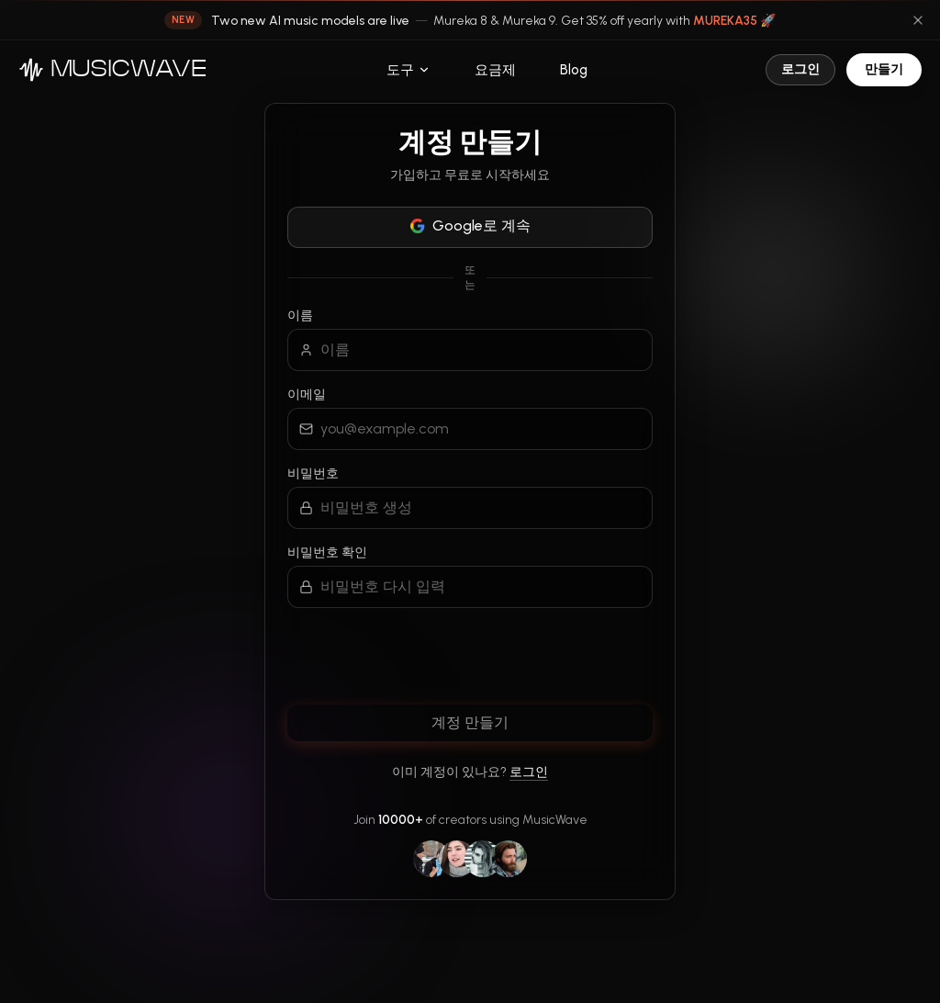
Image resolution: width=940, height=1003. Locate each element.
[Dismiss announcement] (918, 20)
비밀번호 (313, 473)
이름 (300, 315)
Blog (574, 70)
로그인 (800, 69)
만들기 (884, 69)
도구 (408, 70)
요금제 (495, 70)
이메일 (306, 394)
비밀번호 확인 (327, 552)
